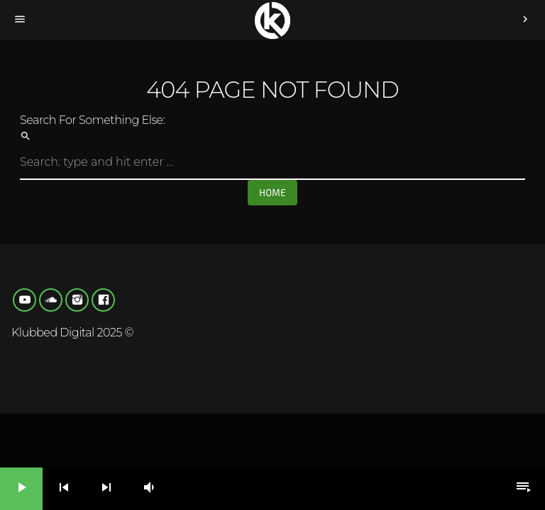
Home (272, 192)
